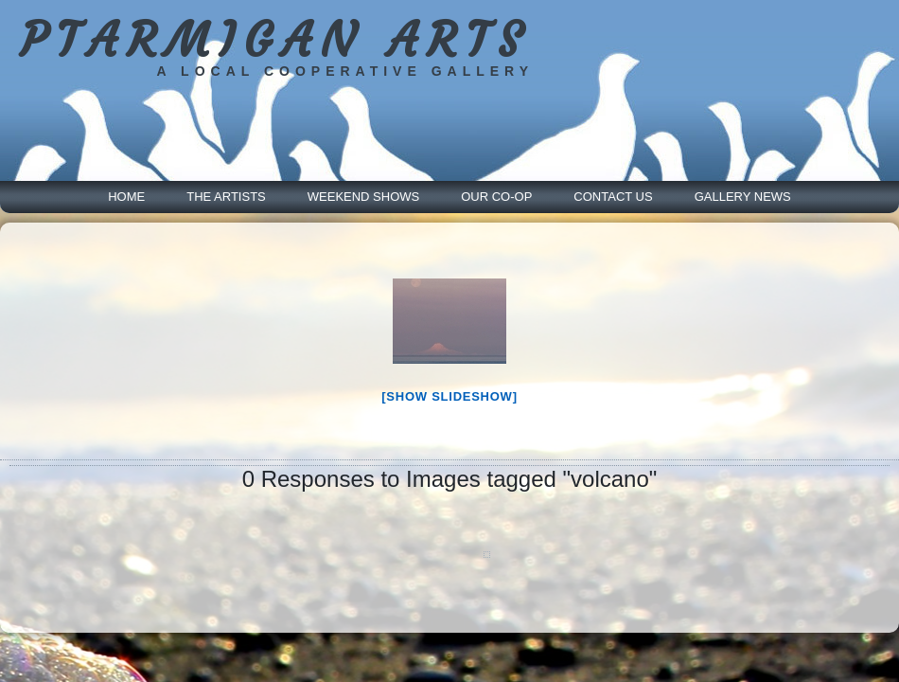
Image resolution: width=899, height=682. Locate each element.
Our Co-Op (496, 196)
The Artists (226, 196)
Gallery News (743, 196)
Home (126, 196)
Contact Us (612, 196)
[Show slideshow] (449, 396)
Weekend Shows (363, 196)
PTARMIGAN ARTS (275, 40)
